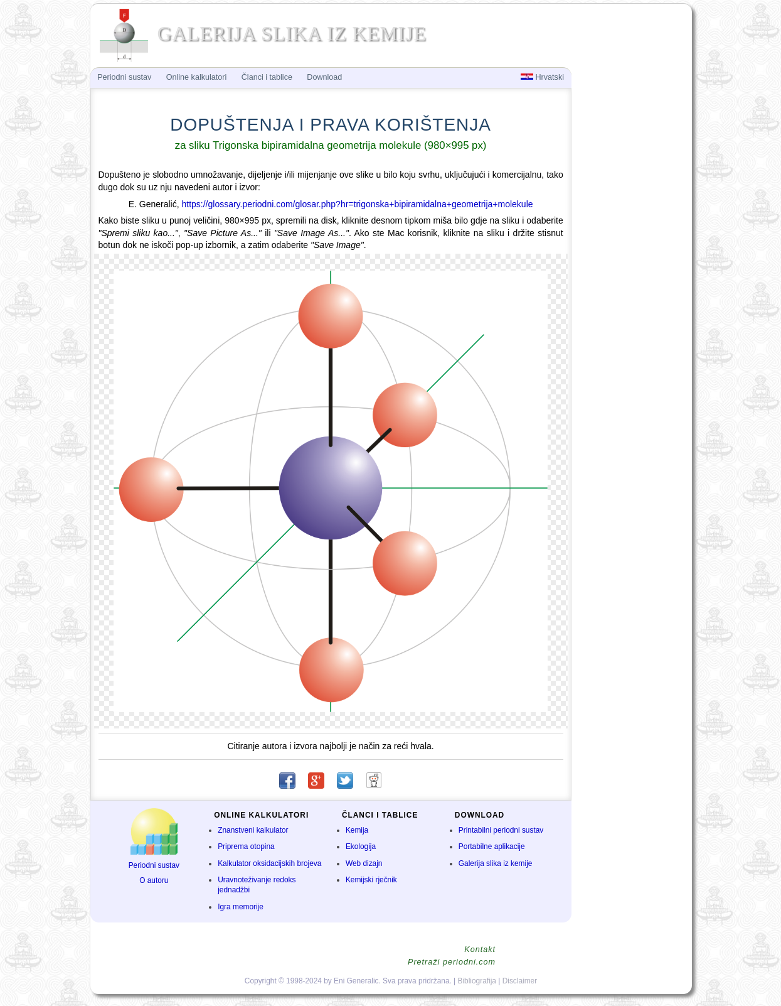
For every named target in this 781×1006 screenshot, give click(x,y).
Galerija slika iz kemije (496, 863)
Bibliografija (477, 980)
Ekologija (361, 846)
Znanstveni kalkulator (253, 830)
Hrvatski (542, 77)
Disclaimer (520, 980)
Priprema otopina (246, 846)
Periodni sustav (154, 865)
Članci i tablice (267, 77)
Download (324, 77)
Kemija (357, 830)
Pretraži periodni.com (452, 962)
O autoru (153, 880)
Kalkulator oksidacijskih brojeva (269, 863)
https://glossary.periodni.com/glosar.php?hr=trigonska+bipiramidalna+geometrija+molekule (357, 204)
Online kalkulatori (196, 77)
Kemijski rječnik (371, 879)
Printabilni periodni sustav (501, 830)
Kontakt (480, 949)
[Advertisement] (630, 273)
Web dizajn (364, 863)
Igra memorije (240, 906)
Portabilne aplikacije (492, 846)
